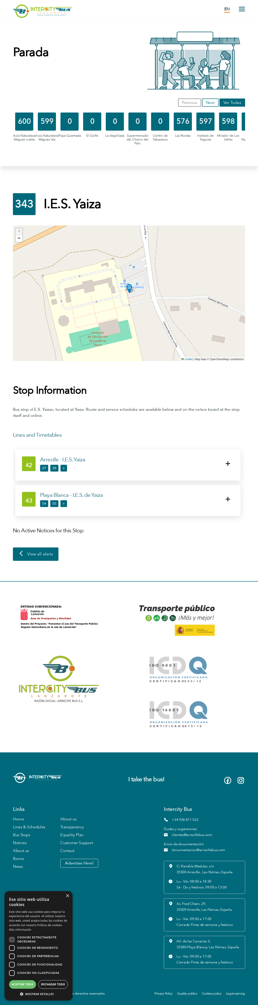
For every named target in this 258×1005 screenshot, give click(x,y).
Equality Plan (71, 835)
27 (44, 468)
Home (18, 819)
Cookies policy (212, 993)
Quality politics (187, 993)
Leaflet (187, 359)
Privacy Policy (163, 993)
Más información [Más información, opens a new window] (20, 930)
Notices (20, 843)
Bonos (18, 858)
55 (54, 503)
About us (21, 850)
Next (210, 102)
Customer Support (76, 843)
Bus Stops (21, 835)
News (18, 866)
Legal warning (235, 993)
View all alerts (35, 554)
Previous (189, 102)
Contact (67, 850)
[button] (129, 288)
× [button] (67, 896)
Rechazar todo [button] (53, 984)
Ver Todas (232, 102)
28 (54, 468)
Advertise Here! (79, 863)
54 (44, 503)
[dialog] (38, 945)
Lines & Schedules (29, 827)
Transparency (72, 827)
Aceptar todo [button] (22, 984)
